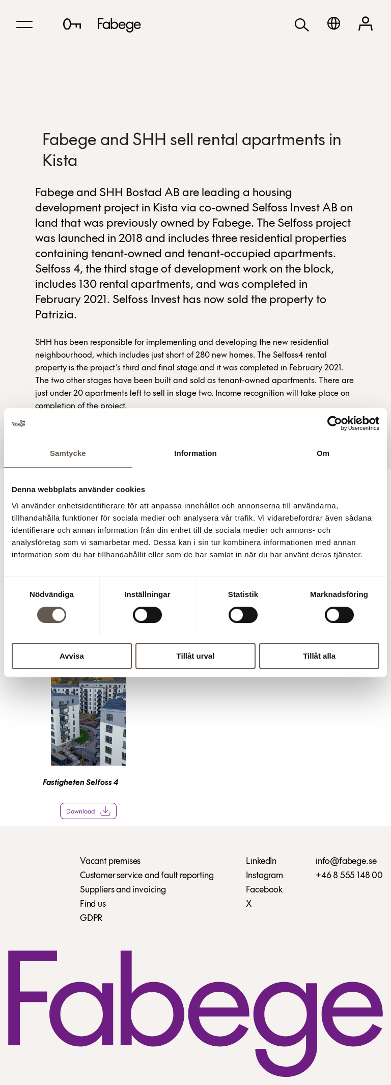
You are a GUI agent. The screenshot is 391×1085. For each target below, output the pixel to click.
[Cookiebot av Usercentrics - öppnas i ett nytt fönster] (334, 423)
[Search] (302, 24)
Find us (93, 904)
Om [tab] (323, 453)
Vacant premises (110, 861)
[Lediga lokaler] (72, 24)
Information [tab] (195, 453)
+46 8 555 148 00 (349, 876)
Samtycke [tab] (68, 453)
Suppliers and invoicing (123, 890)
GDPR (91, 919)
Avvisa (72, 656)
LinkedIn (261, 861)
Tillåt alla (319, 656)
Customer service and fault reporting (147, 876)
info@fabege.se (346, 861)
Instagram (264, 876)
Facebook (264, 890)
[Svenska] (333, 23)
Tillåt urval (196, 656)
